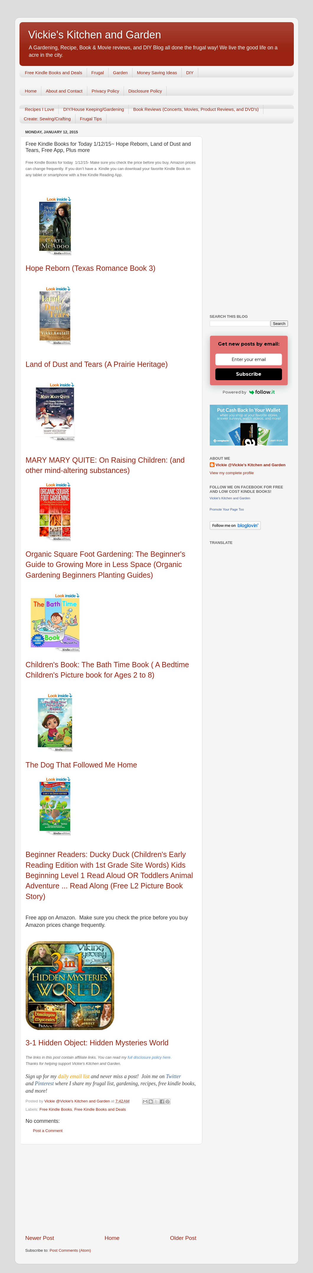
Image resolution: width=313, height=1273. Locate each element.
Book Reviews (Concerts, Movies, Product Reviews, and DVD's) (196, 109)
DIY (190, 72)
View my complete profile (232, 473)
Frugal (97, 72)
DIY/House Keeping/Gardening (93, 109)
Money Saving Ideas (157, 72)
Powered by (249, 392)
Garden (120, 72)
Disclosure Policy (145, 90)
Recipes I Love (39, 109)
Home (31, 90)
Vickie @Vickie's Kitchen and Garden (251, 465)
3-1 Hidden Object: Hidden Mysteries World (97, 1043)
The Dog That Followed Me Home (81, 765)
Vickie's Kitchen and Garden (94, 35)
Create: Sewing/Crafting (47, 118)
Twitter (173, 1076)
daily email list (74, 1076)
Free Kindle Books (56, 1109)
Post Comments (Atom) (70, 1250)
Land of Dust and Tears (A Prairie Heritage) (97, 364)
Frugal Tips (91, 118)
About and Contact (64, 90)
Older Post (183, 1238)
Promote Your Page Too (227, 509)
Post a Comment (48, 1130)
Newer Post (39, 1238)
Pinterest (45, 1083)
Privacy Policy (105, 90)
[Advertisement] (111, 1189)
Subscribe (248, 374)
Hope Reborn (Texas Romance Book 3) (90, 268)
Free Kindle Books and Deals (53, 72)
